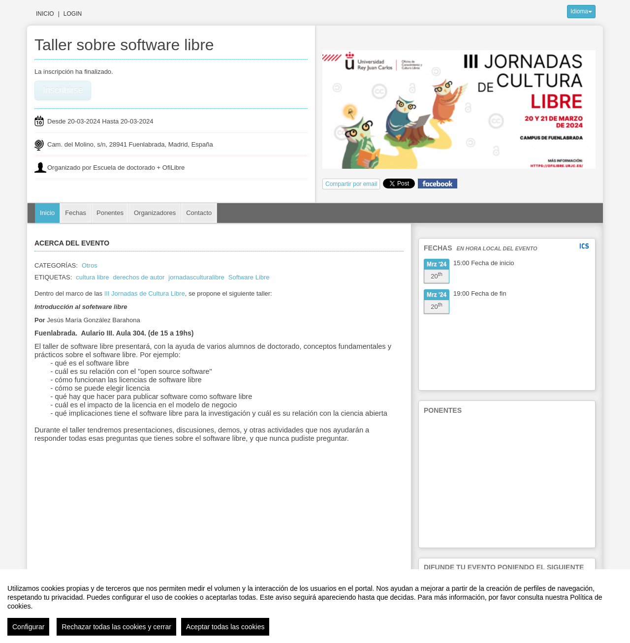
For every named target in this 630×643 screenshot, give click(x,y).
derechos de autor (139, 277)
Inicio (45, 13)
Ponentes (110, 212)
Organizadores (155, 212)
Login (72, 13)
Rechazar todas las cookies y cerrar (116, 627)
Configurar (28, 627)
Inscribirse (63, 90)
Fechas (75, 212)
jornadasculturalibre (196, 277)
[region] (315, 606)
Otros (89, 265)
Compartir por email (351, 184)
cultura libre (92, 277)
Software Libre (249, 277)
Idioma (581, 11)
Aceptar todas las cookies (225, 627)
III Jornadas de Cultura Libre (144, 293)
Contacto (199, 212)
